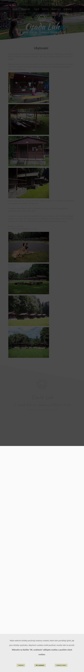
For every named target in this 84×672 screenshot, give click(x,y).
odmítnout (20, 665)
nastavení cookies (61, 665)
